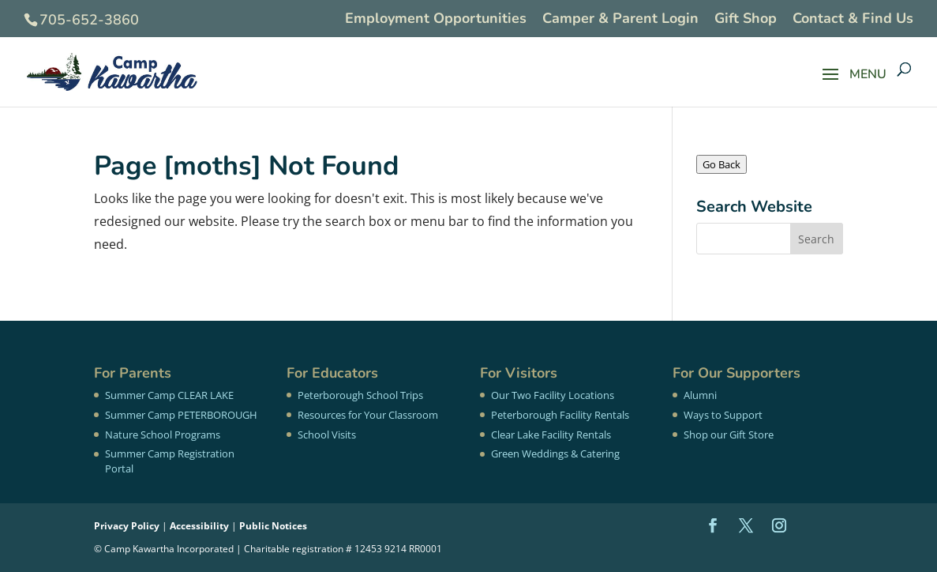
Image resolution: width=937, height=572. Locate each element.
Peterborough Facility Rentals (560, 415)
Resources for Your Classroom (368, 415)
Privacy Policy (126, 525)
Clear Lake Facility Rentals (551, 434)
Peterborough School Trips (360, 395)
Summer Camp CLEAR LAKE (169, 395)
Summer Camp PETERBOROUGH (181, 415)
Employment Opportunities (436, 19)
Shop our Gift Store (729, 434)
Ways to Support (723, 415)
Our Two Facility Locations (552, 395)
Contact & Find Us (853, 19)
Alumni (700, 395)
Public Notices (273, 525)
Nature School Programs (162, 434)
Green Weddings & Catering (555, 453)
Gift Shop (745, 19)
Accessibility (199, 525)
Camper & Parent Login (620, 19)
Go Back (721, 164)
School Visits (327, 434)
